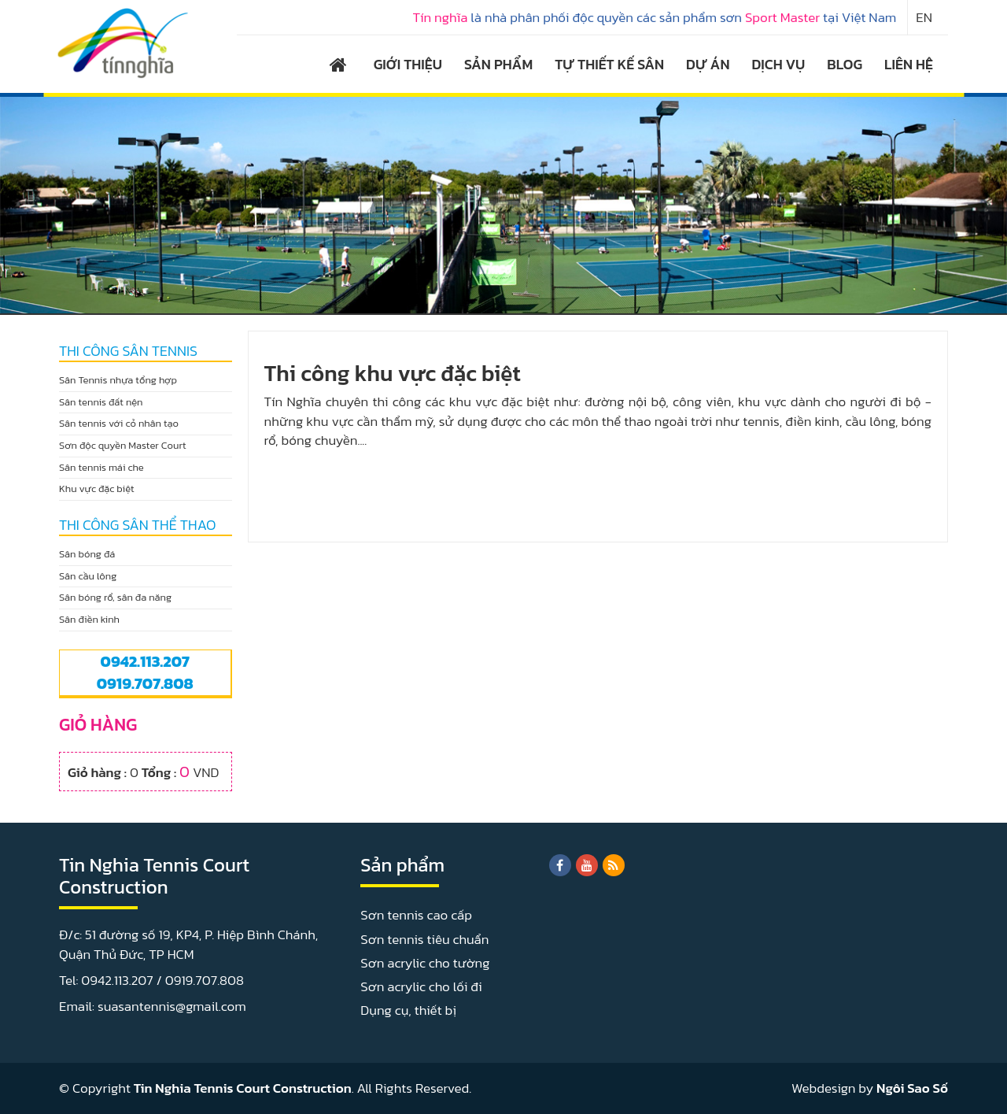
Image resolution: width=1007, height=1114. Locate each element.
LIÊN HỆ (908, 64)
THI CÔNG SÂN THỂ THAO (137, 525)
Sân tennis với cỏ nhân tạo (119, 423)
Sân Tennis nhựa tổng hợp (118, 379)
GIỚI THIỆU (408, 64)
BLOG (844, 64)
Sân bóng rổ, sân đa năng (115, 597)
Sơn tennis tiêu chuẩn (424, 939)
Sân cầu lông (87, 575)
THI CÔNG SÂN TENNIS (128, 351)
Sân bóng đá (87, 553)
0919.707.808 (145, 683)
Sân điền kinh (89, 619)
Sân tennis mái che (101, 467)
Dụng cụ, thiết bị (408, 1010)
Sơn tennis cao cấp (416, 915)
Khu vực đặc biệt (97, 488)
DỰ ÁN (707, 64)
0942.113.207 (145, 661)
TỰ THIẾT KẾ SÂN (609, 64)
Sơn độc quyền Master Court (122, 445)
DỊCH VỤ (779, 64)
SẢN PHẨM (498, 64)
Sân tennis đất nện (100, 401)
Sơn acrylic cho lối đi (420, 986)
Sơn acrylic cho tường (424, 963)
